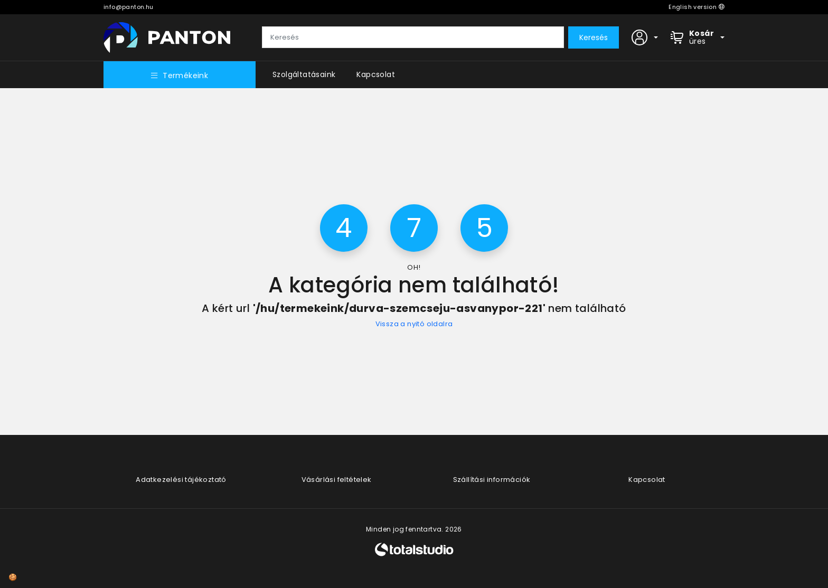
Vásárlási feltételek (337, 480)
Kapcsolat (375, 74)
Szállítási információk (492, 480)
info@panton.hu (128, 7)
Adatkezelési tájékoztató (181, 480)
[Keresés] (413, 37)
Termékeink (179, 75)
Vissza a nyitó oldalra (414, 324)
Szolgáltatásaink (303, 74)
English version (696, 7)
